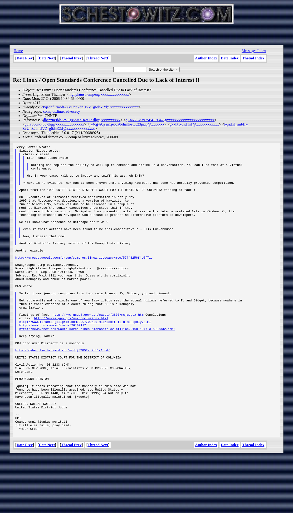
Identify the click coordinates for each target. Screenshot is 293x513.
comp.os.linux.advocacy (61, 111)
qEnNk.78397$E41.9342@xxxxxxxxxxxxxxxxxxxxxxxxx (170, 120)
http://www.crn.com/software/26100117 (52, 361)
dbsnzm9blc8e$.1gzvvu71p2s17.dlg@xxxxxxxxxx (81, 120)
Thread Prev (71, 58)
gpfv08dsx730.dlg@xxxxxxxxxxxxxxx (54, 124)
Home (18, 51)
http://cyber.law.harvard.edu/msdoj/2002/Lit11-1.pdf (62, 391)
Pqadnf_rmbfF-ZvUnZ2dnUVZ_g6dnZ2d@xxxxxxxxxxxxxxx (91, 107)
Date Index (230, 58)
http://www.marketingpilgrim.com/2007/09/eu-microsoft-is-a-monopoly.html (85, 357)
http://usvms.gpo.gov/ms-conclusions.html (71, 353)
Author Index (206, 58)
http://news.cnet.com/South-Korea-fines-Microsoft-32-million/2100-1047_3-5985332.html (97, 366)
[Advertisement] (146, 33)
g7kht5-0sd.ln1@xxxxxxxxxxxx (194, 124)
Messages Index (254, 51)
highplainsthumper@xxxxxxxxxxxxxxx (98, 94)
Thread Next (98, 58)
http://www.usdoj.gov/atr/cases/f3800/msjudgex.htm (98, 349)
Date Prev (25, 58)
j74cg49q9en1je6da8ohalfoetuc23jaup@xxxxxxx (126, 124)
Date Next (47, 58)
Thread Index (253, 58)
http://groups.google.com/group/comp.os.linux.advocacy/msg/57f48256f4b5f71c (83, 280)
